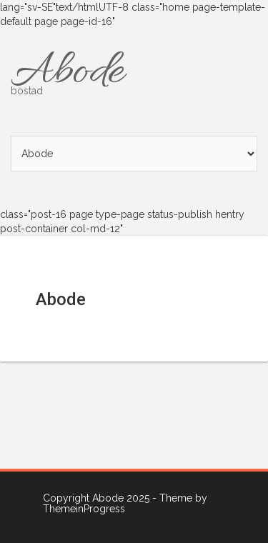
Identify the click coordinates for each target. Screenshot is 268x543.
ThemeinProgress (84, 508)
